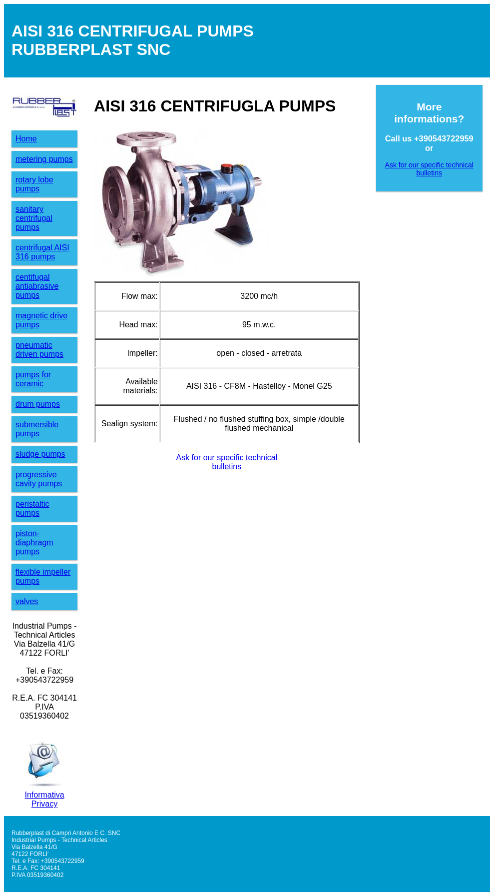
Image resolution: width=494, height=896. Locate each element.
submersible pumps (36, 429)
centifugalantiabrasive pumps (36, 286)
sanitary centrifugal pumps (33, 218)
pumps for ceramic (33, 379)
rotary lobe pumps (34, 184)
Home (26, 138)
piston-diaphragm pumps (34, 542)
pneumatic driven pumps (39, 349)
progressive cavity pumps (38, 479)
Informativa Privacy (44, 799)
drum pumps (37, 404)
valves (26, 601)
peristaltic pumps (32, 508)
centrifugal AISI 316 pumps (42, 252)
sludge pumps (40, 454)
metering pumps (44, 159)
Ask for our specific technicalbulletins (226, 462)
